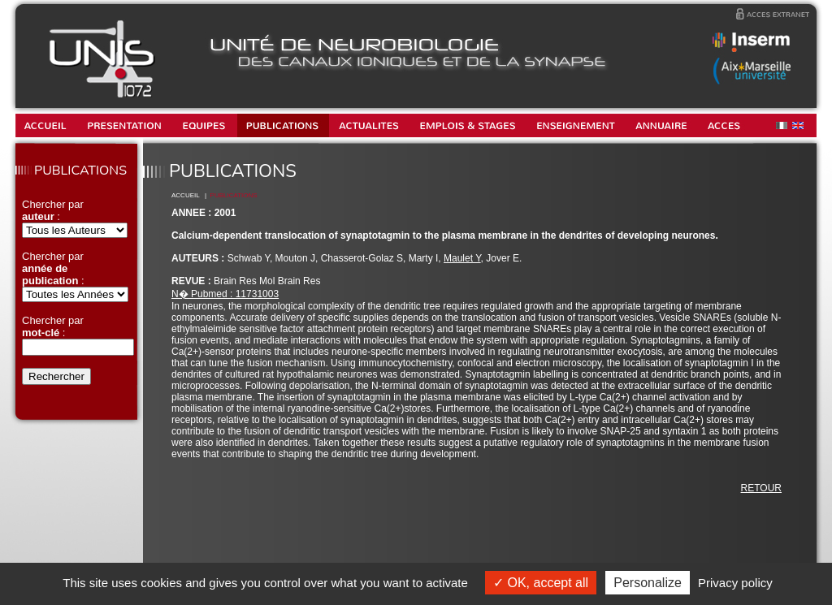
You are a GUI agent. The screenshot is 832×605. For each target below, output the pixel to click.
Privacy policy (735, 583)
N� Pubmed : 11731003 (225, 294)
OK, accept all (540, 583)
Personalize (647, 583)
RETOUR (761, 488)
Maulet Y (462, 258)
